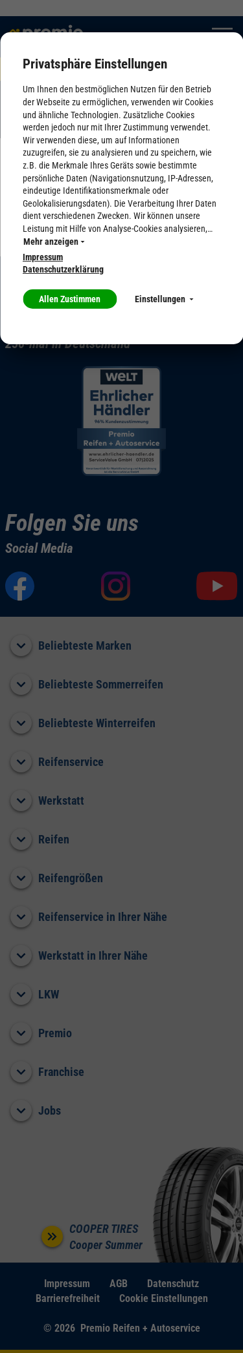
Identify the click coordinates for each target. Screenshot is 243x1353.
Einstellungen (164, 299)
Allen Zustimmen (69, 299)
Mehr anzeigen (53, 241)
